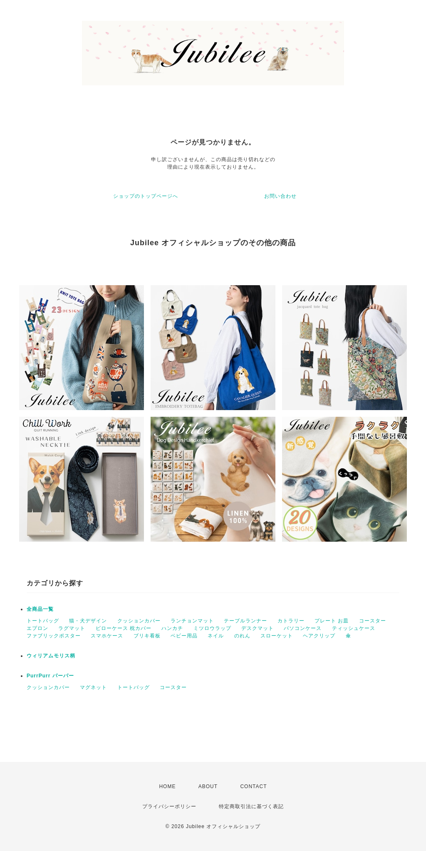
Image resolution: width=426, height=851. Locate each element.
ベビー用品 (184, 636)
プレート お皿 (332, 621)
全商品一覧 (40, 609)
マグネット (93, 687)
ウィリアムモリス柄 (51, 656)
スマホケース (107, 636)
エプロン (37, 628)
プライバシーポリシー (169, 806)
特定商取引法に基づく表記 (251, 806)
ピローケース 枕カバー (123, 628)
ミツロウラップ (212, 628)
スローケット (276, 636)
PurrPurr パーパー (50, 676)
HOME (167, 786)
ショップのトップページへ (145, 196)
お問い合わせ (280, 196)
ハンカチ (172, 628)
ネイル (216, 636)
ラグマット (71, 628)
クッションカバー (139, 621)
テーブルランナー (245, 621)
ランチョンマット (192, 621)
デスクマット (257, 628)
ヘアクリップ (319, 636)
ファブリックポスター (54, 636)
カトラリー (291, 621)
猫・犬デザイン (88, 621)
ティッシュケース (353, 628)
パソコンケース (303, 628)
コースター (372, 621)
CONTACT (253, 786)
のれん (242, 636)
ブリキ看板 (147, 636)
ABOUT (208, 786)
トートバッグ (43, 621)
